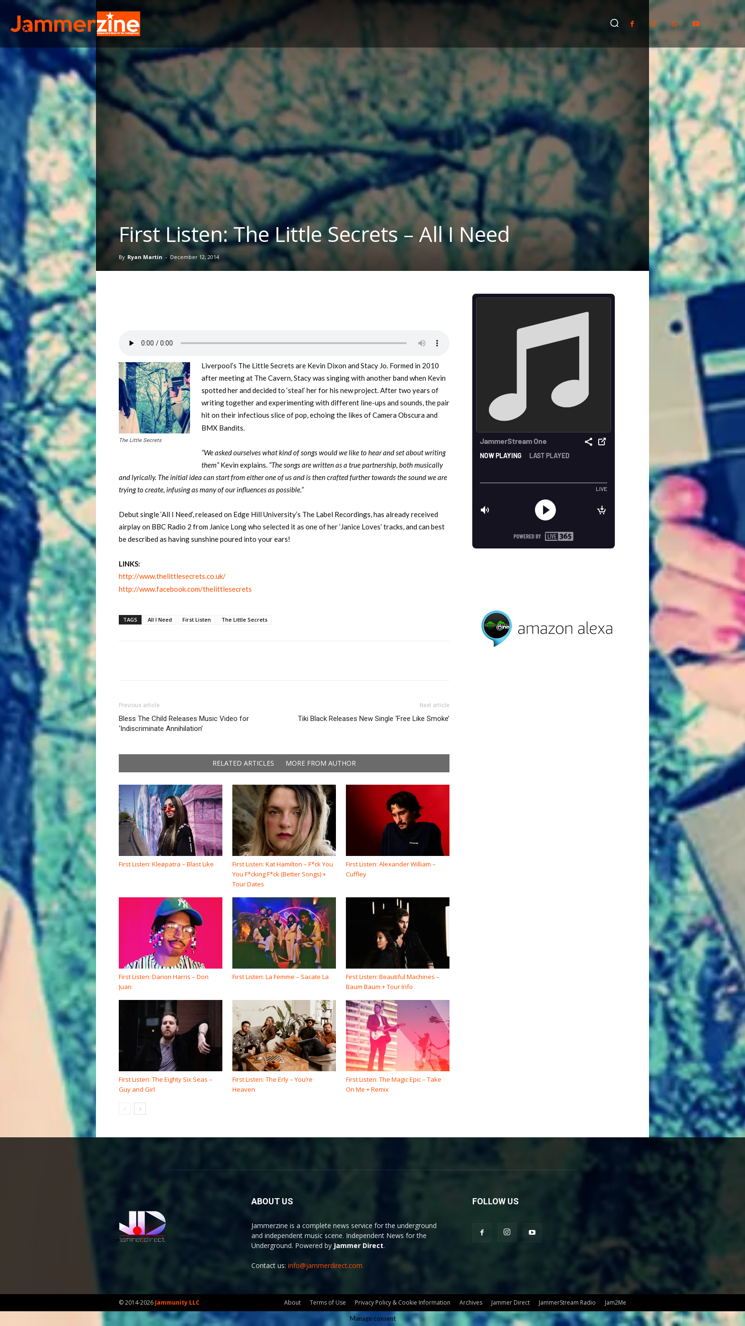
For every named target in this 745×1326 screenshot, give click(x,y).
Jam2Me (615, 1302)
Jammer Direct (510, 1302)
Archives (470, 1302)
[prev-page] (125, 1109)
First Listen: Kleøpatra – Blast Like (166, 864)
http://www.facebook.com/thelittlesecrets (185, 589)
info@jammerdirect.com (325, 1265)
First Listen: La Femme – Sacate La (280, 976)
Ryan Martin (144, 256)
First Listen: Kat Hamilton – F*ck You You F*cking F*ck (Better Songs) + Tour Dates (282, 874)
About (292, 1302)
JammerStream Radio (567, 1302)
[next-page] (140, 1109)
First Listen (196, 619)
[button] (614, 22)
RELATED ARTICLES (243, 763)
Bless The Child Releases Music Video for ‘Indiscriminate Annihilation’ (184, 723)
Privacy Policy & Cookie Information (402, 1302)
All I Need (160, 619)
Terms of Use (328, 1302)
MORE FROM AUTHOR (321, 763)
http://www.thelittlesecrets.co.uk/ (172, 576)
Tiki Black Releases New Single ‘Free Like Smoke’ (373, 718)
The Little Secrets (244, 619)
